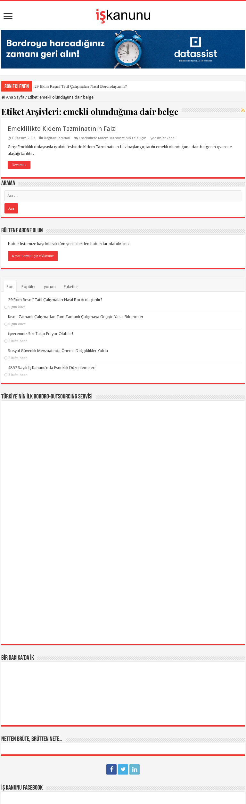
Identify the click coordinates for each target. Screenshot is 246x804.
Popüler (28, 286)
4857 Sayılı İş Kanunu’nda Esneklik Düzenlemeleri (51, 367)
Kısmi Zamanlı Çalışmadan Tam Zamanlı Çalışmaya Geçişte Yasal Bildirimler (76, 316)
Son (9, 286)
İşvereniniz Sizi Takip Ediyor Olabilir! (40, 333)
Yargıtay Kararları (57, 138)
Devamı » (19, 165)
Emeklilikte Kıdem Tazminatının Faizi (62, 129)
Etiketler (71, 286)
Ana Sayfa (12, 97)
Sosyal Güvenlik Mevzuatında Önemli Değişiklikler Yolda (58, 350)
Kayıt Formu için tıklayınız (33, 256)
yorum (50, 286)
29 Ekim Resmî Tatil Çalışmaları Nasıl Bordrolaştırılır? (81, 86)
